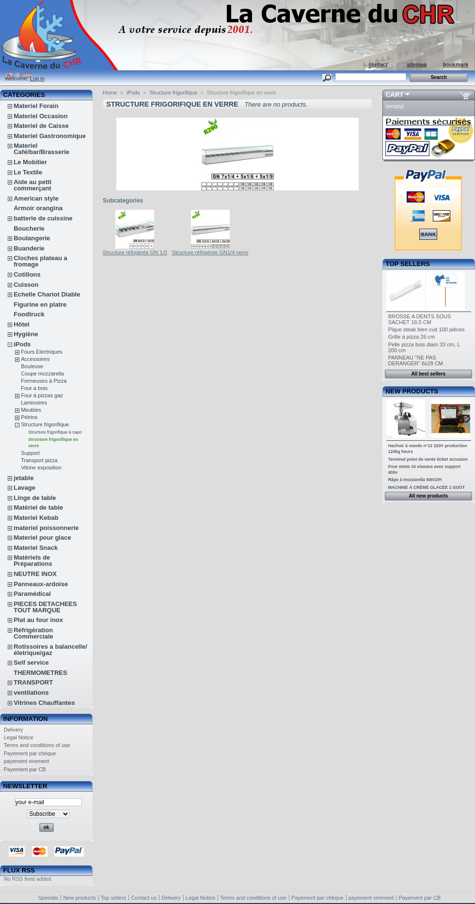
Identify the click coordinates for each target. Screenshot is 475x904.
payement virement (26, 761)
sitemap (417, 64)
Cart (395, 94)
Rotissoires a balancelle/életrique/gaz (50, 649)
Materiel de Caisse (41, 125)
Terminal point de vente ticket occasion (428, 459)
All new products (428, 496)
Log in (37, 78)
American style (36, 198)
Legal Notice (18, 737)
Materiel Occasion (40, 116)
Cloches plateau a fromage (40, 261)
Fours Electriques (42, 352)
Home (110, 92)
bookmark (456, 64)
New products (412, 391)
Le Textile (28, 172)
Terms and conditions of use (37, 745)
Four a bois (34, 388)
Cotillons (27, 274)
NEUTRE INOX (35, 573)
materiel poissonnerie (46, 527)
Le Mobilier (30, 162)
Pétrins (29, 417)
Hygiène (26, 334)
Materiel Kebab (36, 517)
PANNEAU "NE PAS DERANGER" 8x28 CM (415, 360)
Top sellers (408, 263)
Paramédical (32, 593)
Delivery (13, 730)
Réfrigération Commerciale (33, 633)
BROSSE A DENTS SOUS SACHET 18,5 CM (419, 319)
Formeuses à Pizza (43, 381)
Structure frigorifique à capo (55, 432)
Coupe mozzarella (42, 373)
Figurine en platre (40, 304)
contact (377, 64)
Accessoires (35, 359)
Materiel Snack (36, 547)
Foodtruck (29, 314)
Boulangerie (32, 238)
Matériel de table (38, 507)
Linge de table (35, 497)
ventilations (31, 692)
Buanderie (29, 248)
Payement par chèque (30, 753)
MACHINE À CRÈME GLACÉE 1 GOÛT (426, 487)
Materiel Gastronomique (50, 136)
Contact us (144, 898)
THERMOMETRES (40, 672)
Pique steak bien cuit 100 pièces (426, 329)
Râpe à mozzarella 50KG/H (415, 479)
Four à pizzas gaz (42, 395)
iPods (22, 344)
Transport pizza (39, 460)
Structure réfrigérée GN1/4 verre (210, 252)
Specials (48, 898)
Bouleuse (32, 366)
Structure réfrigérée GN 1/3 (135, 252)
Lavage (24, 487)
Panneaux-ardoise (41, 584)
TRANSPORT (33, 682)
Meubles (31, 410)
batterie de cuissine (43, 218)
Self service (31, 662)
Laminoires (34, 402)
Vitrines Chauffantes (44, 702)
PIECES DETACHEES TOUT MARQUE (45, 607)
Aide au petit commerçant (32, 185)
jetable (23, 478)
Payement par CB (25, 769)
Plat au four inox (38, 619)
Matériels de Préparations (33, 560)
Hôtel (22, 324)
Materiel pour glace (42, 537)
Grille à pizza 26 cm (411, 337)
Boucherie (29, 228)
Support (30, 453)
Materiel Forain (36, 105)
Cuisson (26, 284)
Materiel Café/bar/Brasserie (41, 149)
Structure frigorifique (45, 424)
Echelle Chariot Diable (47, 294)
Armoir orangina (38, 208)
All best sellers (428, 373)
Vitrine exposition (41, 467)
